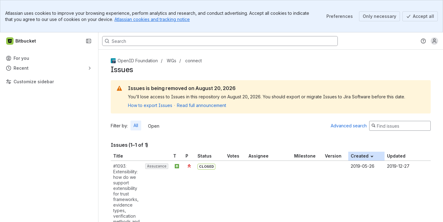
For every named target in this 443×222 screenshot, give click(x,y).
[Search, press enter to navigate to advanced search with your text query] (220, 41)
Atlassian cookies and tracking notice (152, 19)
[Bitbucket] (21, 41)
